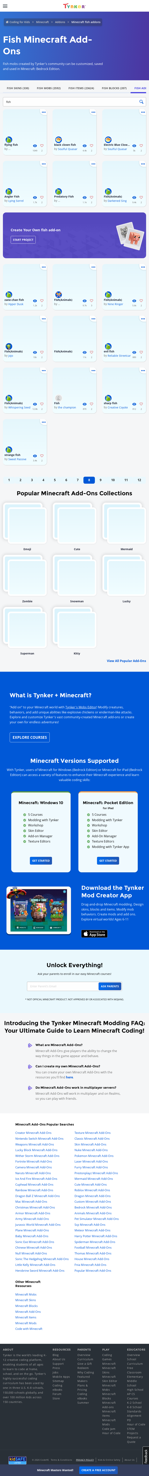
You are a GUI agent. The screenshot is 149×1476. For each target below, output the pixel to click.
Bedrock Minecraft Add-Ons (93, 1207)
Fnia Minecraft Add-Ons (90, 1265)
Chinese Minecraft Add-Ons (33, 1247)
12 (139, 480)
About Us (59, 1359)
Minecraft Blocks (26, 1306)
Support (58, 1364)
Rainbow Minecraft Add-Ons (34, 1190)
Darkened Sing (117, 201)
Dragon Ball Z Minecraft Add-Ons (37, 1196)
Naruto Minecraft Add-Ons (33, 1173)
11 (126, 480)
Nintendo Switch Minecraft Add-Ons (39, 1138)
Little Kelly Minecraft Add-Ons (35, 1265)
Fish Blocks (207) (114, 88)
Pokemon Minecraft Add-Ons (93, 1156)
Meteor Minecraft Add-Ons (92, 1230)
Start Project (23, 240)
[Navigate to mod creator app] (39, 909)
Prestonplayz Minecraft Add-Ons (96, 1173)
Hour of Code (111, 1433)
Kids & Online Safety (109, 1459)
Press (56, 1368)
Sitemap (58, 1381)
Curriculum (85, 1359)
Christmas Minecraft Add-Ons (35, 1207)
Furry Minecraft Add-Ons (91, 1167)
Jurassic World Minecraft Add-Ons (38, 1225)
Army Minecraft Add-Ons (32, 1219)
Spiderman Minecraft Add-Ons (94, 1242)
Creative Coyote (118, 407)
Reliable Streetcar (119, 355)
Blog (56, 1355)
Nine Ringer (115, 304)
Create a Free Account (98, 1470)
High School (135, 1389)
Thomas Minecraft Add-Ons (92, 1253)
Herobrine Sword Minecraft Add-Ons (39, 1270)
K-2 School (134, 1402)
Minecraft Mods (25, 1323)
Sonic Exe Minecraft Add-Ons (34, 1242)
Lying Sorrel (16, 201)
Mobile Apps (61, 1376)
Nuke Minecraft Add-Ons (91, 1150)
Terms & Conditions (61, 1459)
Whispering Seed (19, 407)
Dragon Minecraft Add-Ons (92, 1196)
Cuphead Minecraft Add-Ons (34, 1184)
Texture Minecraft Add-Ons (92, 1133)
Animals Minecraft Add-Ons (93, 1213)
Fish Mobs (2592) (49, 88)
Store (56, 1398)
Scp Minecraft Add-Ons (89, 1225)
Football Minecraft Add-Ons (93, 1247)
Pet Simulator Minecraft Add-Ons (96, 1219)
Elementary (135, 1376)
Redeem (83, 1368)
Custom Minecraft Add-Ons (92, 1201)
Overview (83, 1355)
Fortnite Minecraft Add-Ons (33, 1161)
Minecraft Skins (25, 1300)
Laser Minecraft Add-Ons (91, 1161)
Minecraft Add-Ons (28, 1312)
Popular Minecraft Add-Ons (92, 1270)
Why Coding (85, 1372)
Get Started (41, 860)
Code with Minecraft (28, 1329)
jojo (10, 355)
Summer (83, 1402)
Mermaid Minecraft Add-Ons (93, 1179)
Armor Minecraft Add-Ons (32, 1213)
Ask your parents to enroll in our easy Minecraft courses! (74, 974)
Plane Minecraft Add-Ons (32, 1230)
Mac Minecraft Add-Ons (31, 1201)
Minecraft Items (25, 1317)
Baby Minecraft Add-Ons (31, 1236)
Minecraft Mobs (25, 1294)
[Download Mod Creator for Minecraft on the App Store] (94, 933)
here (69, 1077)
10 (113, 480)
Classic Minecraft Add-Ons (92, 1138)
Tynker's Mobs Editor (80, 707)
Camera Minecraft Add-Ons (33, 1167)
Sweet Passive (17, 459)
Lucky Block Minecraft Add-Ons (36, 1150)
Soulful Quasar (67, 149)
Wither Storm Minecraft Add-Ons (37, 1156)
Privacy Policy (85, 1459)
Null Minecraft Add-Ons (31, 1253)
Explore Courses (30, 737)
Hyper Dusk (15, 304)
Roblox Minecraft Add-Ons (92, 1190)
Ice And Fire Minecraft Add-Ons (36, 1179)
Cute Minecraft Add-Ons (90, 1184)
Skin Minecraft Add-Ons (90, 1144)
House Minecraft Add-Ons (91, 1259)
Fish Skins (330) (18, 88)
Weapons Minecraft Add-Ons (34, 1144)
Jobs (55, 1372)
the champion (67, 407)
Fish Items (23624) (81, 88)
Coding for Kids (20, 22)
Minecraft (42, 22)
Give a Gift (84, 1364)
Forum (57, 1394)
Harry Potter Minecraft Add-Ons (95, 1236)
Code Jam (108, 1429)
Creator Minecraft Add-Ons (33, 1133)
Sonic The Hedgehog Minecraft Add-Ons (42, 1259)
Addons (60, 22)
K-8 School (134, 1407)
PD (129, 1420)
